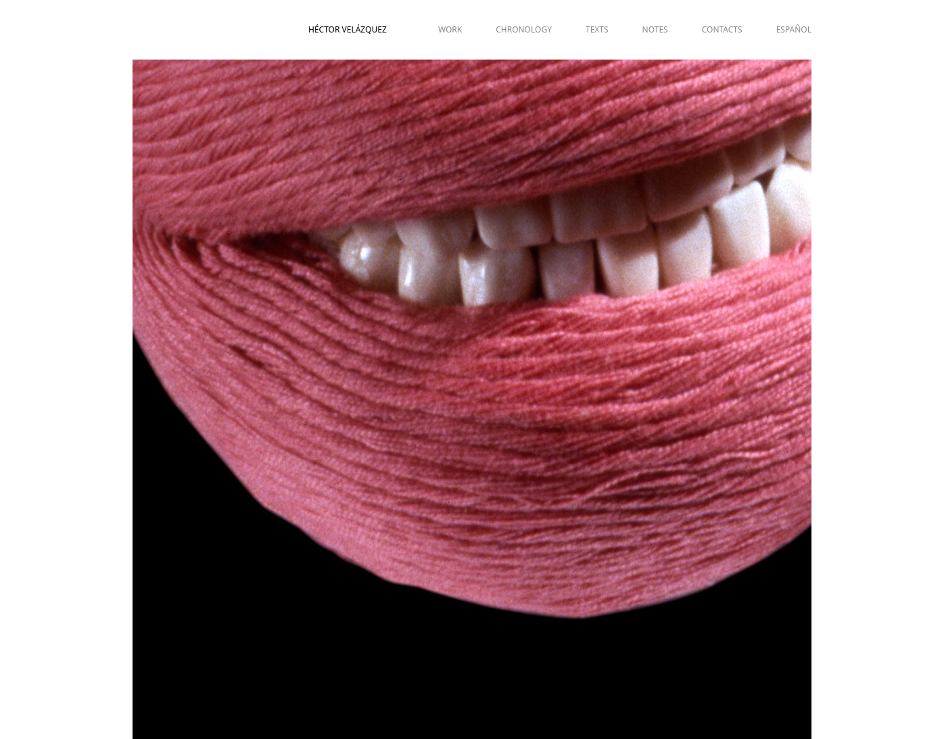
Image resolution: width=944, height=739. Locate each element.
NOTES (655, 29)
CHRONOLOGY (524, 29)
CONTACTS (722, 29)
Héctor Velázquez (347, 29)
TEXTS (597, 29)
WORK (450, 29)
